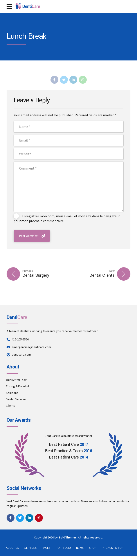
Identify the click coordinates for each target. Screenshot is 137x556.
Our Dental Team (16, 380)
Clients (10, 405)
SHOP (92, 548)
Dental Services (16, 399)
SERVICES (30, 548)
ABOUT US (12, 548)
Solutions (12, 393)
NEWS (80, 548)
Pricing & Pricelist (17, 386)
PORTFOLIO (63, 548)
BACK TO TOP (114, 548)
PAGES (46, 548)
